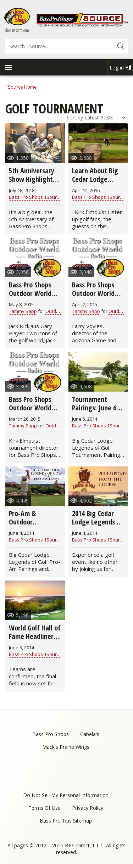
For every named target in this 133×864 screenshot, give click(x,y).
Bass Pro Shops (50, 734)
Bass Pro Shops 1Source (35, 197)
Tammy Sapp (23, 311)
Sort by (75, 117)
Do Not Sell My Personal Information (66, 795)
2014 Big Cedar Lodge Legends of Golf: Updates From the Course (97, 526)
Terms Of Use (44, 807)
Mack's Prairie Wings (65, 747)
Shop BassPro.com (17, 30)
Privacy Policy (87, 807)
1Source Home (21, 87)
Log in (117, 67)
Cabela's (89, 734)
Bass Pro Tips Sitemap (66, 820)
